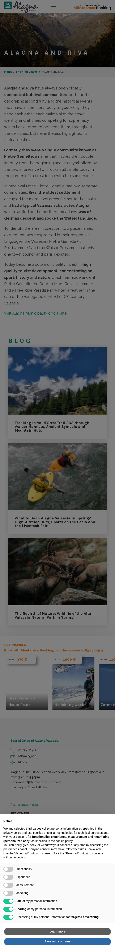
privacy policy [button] (12, 832)
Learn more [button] (57, 931)
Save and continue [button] (57, 941)
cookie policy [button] (64, 841)
